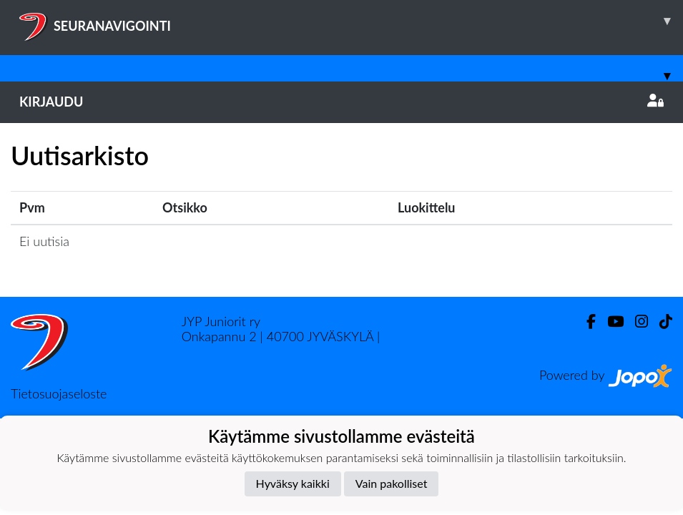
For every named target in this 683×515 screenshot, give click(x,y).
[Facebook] (585, 321)
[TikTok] (660, 321)
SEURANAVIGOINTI (351, 20)
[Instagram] (636, 321)
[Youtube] (610, 321)
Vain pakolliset (391, 483)
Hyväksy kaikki (293, 483)
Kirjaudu (341, 101)
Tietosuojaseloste (59, 393)
